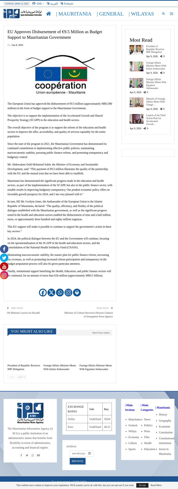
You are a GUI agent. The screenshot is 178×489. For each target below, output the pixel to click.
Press (147, 431)
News (147, 419)
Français (66, 3)
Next (21, 377)
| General (110, 14)
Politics (148, 425)
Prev (12, 377)
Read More (156, 485)
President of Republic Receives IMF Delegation (155, 49)
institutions (165, 443)
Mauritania (134, 419)
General (132, 425)
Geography (165, 420)
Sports (132, 449)
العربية (52, 3)
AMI (37, 3)
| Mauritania (74, 14)
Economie (164, 426)
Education (149, 449)
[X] (51, 292)
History (163, 414)
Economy (133, 437)
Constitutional (167, 438)
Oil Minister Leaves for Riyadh (23, 312)
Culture (132, 443)
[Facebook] (43, 292)
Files (146, 437)
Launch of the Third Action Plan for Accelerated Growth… (155, 119)
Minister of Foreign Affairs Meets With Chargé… (155, 101)
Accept (142, 485)
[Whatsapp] (60, 292)
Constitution (166, 432)
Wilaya (132, 431)
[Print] (77, 292)
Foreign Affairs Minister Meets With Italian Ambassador (156, 66)
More (136, 14)
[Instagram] (68, 292)
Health (148, 443)
